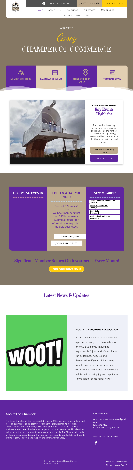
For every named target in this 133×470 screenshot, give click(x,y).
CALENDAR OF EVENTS (51, 79)
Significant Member (32, 261)
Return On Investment (71, 261)
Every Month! (106, 261)
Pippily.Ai (124, 465)
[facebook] (96, 443)
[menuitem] (40, 10)
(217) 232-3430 (100, 424)
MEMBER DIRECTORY (20, 79)
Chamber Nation (121, 461)
